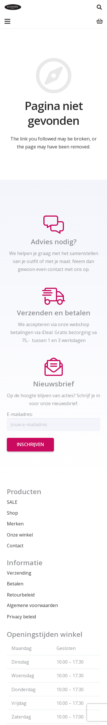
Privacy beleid (21, 617)
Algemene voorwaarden (32, 605)
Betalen (15, 584)
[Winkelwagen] (100, 21)
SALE (12, 502)
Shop (12, 513)
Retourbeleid (21, 595)
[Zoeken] (99, 7)
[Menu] (7, 21)
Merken (15, 524)
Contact (15, 545)
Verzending (19, 573)
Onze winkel (20, 535)
